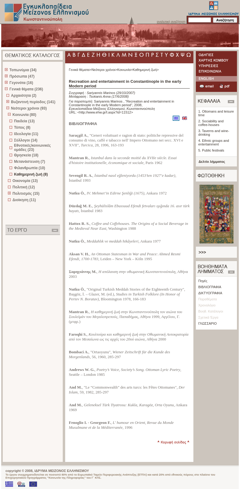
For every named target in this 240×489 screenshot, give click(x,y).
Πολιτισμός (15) (26, 193)
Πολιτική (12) (23, 187)
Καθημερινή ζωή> (146, 70)
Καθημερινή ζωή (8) (31, 174)
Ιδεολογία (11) (26, 134)
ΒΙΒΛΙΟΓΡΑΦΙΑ (209, 287)
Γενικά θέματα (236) (26, 89)
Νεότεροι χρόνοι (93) (29, 108)
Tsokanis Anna (100, 96)
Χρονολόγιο (207, 305)
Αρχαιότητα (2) (23, 95)
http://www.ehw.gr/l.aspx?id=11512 (105, 112)
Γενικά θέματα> (80, 70)
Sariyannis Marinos (101, 93)
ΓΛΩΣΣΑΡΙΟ (207, 323)
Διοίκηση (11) (24, 200)
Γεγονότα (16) (21, 83)
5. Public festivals (211, 150)
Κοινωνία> (125, 70)
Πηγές (202, 281)
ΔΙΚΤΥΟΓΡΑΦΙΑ (210, 293)
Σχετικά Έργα (208, 317)
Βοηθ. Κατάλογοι (210, 311)
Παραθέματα (207, 299)
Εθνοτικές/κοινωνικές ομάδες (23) (32, 147)
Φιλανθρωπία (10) (29, 168)
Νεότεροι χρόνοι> (104, 70)
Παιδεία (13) (24, 121)
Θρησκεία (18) (26, 155)
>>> (202, 252)
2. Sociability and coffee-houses (211, 123)
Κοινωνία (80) (24, 115)
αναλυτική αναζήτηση (171, 21)
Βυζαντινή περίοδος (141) (33, 102)
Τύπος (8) (22, 127)
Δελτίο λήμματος (212, 161)
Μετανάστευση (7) (29, 161)
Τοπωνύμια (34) (23, 70)
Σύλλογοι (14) (25, 140)
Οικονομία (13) (25, 181)
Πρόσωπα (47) (21, 76)
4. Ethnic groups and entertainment (213, 142)
